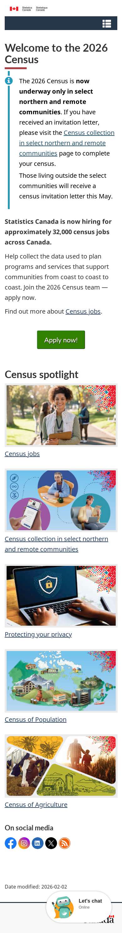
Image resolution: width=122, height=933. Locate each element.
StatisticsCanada (11, 843)
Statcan (38, 843)
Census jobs (83, 311)
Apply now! (61, 340)
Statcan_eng (24, 843)
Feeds (65, 843)
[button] (61, 23)
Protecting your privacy (61, 601)
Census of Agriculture (61, 771)
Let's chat (90, 901)
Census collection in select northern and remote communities (66, 142)
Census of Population (61, 686)
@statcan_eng (51, 843)
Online (84, 907)
